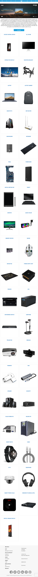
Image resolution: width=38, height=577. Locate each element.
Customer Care (23, 554)
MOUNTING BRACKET (28, 60)
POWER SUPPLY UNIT (28, 263)
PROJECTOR (9, 340)
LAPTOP (9, 85)
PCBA (9, 161)
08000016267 (23, 562)
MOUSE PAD (9, 263)
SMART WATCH (9, 442)
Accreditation (23, 550)
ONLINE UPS (28, 416)
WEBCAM (28, 340)
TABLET (28, 187)
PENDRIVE (9, 365)
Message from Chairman (9, 550)
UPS (28, 289)
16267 (6, 562)
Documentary (23, 565)
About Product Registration (25, 555)
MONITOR (9, 212)
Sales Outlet (7, 555)
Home (6, 548)
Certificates (23, 549)
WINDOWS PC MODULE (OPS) (28, 492)
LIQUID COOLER (28, 212)
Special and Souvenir (24, 558)
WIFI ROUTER (28, 110)
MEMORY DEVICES (9, 238)
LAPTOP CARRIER (28, 85)
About (6, 549)
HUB (28, 365)
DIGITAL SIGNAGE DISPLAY (9, 518)
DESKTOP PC (9, 110)
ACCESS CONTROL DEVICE (9, 34)
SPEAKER (9, 391)
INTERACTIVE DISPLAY (9, 60)
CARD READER (9, 136)
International (7, 558)
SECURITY (28, 391)
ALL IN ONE (28, 34)
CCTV (9, 467)
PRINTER (9, 289)
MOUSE (28, 238)
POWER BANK (28, 161)
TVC (5, 565)
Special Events (7, 566)
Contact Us (6, 554)
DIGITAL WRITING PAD (9, 187)
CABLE (28, 442)
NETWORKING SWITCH (9, 314)
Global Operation (23, 548)
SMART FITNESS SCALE (9, 492)
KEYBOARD (28, 136)
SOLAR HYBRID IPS (9, 416)
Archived (19, 30)
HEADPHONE (28, 467)
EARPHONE (28, 314)
